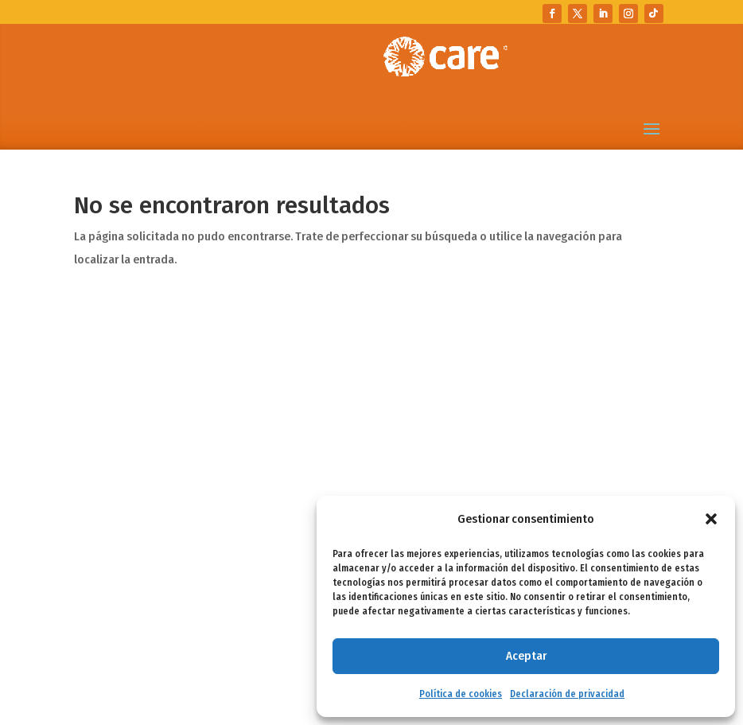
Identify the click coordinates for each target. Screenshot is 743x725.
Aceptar (526, 656)
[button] (711, 519)
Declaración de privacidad (567, 694)
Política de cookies (460, 694)
